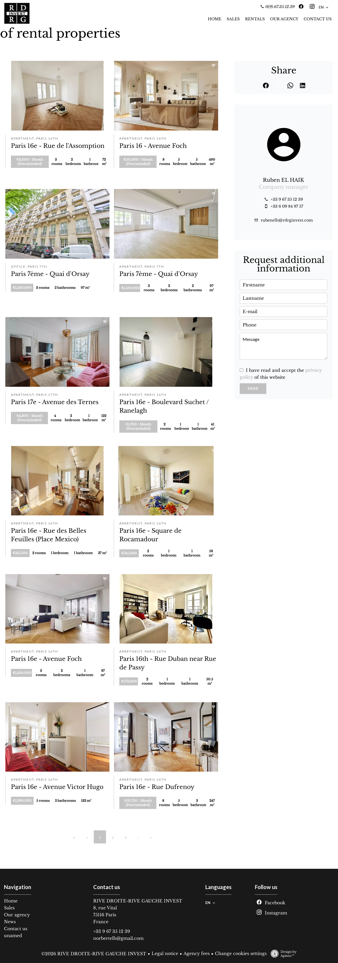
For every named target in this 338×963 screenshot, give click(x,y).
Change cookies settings (241, 953)
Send (253, 388)
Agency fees (197, 953)
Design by (282, 954)
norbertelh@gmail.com (118, 938)
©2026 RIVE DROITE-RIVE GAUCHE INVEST (93, 953)
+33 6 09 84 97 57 (287, 206)
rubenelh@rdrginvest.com (287, 220)
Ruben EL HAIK (283, 180)
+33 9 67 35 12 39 (287, 199)
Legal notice (165, 953)
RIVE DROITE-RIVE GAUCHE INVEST (137, 900)
